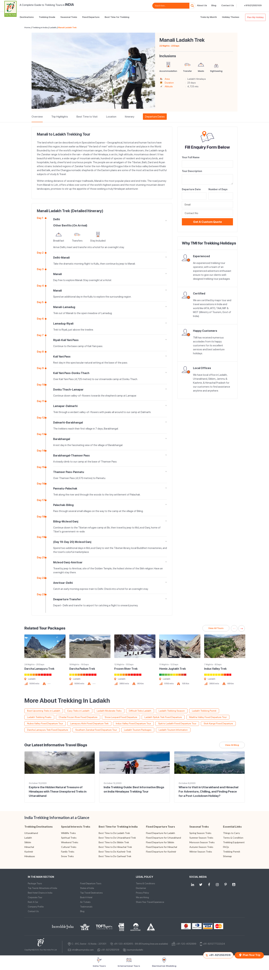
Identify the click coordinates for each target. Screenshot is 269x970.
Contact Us (227, 5)
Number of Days (217, 189)
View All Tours (216, 628)
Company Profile (36, 906)
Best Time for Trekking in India (118, 826)
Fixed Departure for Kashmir (161, 851)
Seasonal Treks (68, 17)
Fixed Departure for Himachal (161, 846)
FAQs (226, 846)
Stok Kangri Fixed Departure (218, 723)
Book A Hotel (86, 897)
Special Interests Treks (75, 826)
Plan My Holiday (255, 17)
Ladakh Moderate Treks (109, 710)
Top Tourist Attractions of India (42, 888)
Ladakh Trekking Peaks (39, 717)
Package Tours (35, 883)
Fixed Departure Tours (160, 826)
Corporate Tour (35, 897)
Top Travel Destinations (91, 892)
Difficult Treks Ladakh (140, 710)
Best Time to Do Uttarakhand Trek (117, 837)
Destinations (27, 17)
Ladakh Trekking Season (172, 710)
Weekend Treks (69, 842)
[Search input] (172, 6)
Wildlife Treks (68, 833)
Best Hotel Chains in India (40, 892)
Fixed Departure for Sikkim (160, 842)
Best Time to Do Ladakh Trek (114, 833)
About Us (202, 5)
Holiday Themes (230, 17)
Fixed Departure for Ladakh (160, 833)
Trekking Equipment (234, 842)
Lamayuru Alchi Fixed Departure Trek (89, 723)
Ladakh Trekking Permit (204, 710)
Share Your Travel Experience (150, 902)
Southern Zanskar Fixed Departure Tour (96, 729)
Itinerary (129, 116)
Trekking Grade (47, 17)
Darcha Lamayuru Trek (39, 668)
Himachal (29, 846)
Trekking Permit (231, 851)
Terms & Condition (233, 837)
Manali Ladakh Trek (67, 27)
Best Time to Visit (87, 116)
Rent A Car (33, 902)
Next (241, 628)
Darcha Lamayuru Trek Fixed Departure (47, 729)
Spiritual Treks (69, 837)
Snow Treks (67, 856)
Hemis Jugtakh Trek (172, 668)
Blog (213, 5)
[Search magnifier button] (192, 6)
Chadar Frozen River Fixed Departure (78, 717)
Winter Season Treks (200, 851)
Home (27, 27)
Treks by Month (208, 17)
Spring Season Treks (200, 833)
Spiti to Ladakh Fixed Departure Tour (177, 723)
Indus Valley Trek (215, 668)
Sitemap (227, 856)
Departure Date (191, 189)
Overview (37, 116)
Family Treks (67, 851)
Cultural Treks (68, 846)
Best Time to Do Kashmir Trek (115, 851)
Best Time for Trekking (117, 17)
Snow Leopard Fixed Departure (121, 717)
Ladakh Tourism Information (173, 729)
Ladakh (52, 27)
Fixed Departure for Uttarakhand (163, 837)
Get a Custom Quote (207, 222)
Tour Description (192, 171)
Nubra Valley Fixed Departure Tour (45, 723)
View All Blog (232, 745)
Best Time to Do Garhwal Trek (115, 856)
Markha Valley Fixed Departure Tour (208, 717)
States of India (87, 888)
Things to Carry (231, 833)
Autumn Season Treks (201, 846)
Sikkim (27, 842)
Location (111, 116)
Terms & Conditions (145, 883)
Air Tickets (85, 902)
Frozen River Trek (126, 668)
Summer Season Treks (201, 837)
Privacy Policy (142, 892)
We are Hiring (142, 897)
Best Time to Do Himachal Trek (115, 846)
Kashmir (28, 851)
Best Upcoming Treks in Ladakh (43, 710)
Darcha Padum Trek (82, 668)
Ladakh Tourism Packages (137, 729)
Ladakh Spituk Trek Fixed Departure (163, 717)
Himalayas (29, 856)
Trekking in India (40, 27)
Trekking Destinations (38, 826)
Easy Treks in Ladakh (78, 710)
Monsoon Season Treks (202, 842)
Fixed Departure (91, 17)
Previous (234, 628)
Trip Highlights (59, 116)
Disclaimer (141, 888)
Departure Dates (155, 116)
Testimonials (86, 906)
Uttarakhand (31, 833)
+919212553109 (253, 5)
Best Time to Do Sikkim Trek (114, 842)
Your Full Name (191, 157)
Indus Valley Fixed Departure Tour (133, 723)
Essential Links (232, 826)
